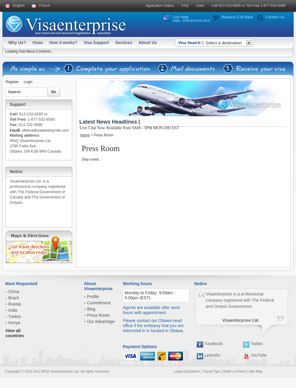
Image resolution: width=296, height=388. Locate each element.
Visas (37, 42)
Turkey (14, 316)
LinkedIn (208, 355)
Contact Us (274, 17)
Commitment (98, 302)
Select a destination (223, 43)
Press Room (98, 315)
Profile (93, 296)
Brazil (13, 297)
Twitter (253, 343)
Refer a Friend (234, 371)
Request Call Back (237, 17)
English (18, 6)
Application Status (160, 6)
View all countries (14, 333)
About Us (148, 42)
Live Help (191, 18)
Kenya (14, 322)
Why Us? (17, 42)
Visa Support (96, 42)
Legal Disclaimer (187, 371)
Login (28, 82)
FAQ (185, 6)
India (12, 310)
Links (200, 6)
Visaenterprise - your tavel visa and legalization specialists (65, 24)
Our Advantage (101, 321)
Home (85, 135)
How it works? (63, 42)
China (13, 291)
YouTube (255, 355)
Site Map (256, 371)
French (44, 6)
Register (12, 82)
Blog (91, 309)
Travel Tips (211, 371)
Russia (14, 304)
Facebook (210, 343)
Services (123, 42)
